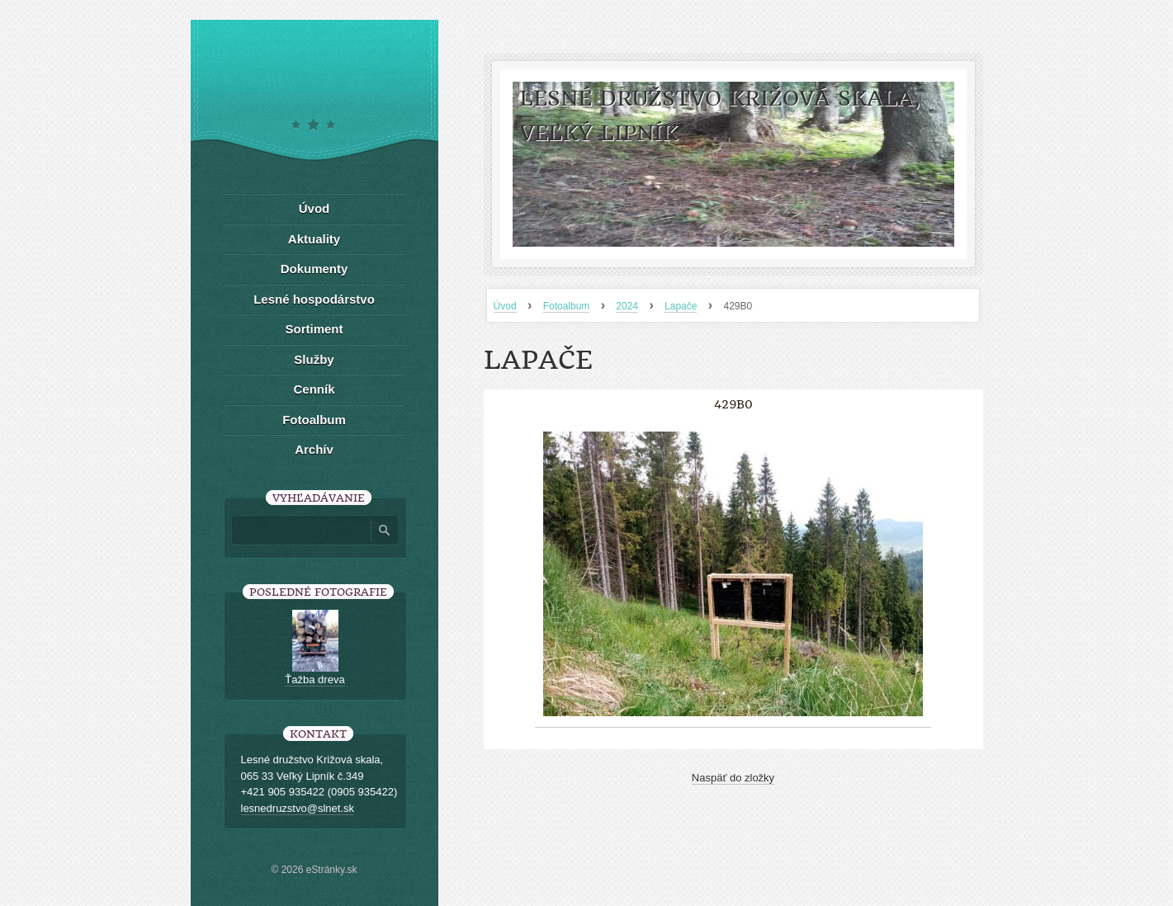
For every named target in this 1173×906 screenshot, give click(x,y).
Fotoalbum (566, 306)
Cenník (313, 389)
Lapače (681, 306)
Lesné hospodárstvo (314, 299)
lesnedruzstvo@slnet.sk (297, 808)
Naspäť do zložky (733, 778)
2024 (627, 306)
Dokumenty (314, 269)
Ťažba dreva (314, 679)
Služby (313, 359)
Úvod (505, 306)
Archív (314, 449)
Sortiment (314, 329)
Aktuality (314, 239)
